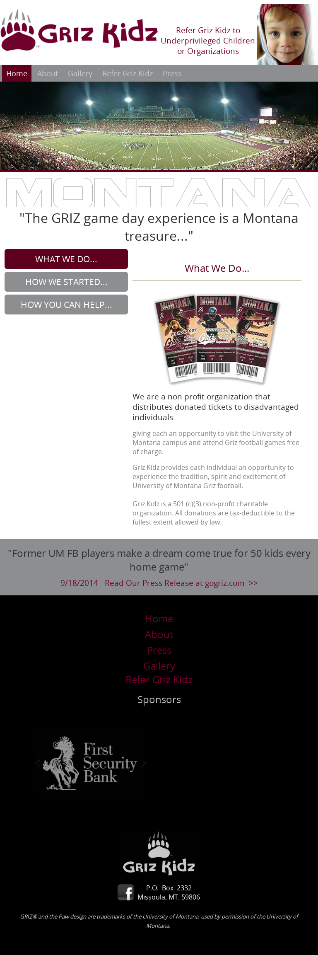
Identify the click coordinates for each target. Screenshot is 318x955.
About (47, 73)
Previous (42, 762)
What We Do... (66, 259)
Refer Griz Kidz (127, 73)
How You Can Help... (66, 304)
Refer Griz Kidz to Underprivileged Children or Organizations (208, 40)
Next (137, 762)
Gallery (80, 73)
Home (16, 73)
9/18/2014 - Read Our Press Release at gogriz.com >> (159, 583)
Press (172, 73)
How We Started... (66, 282)
